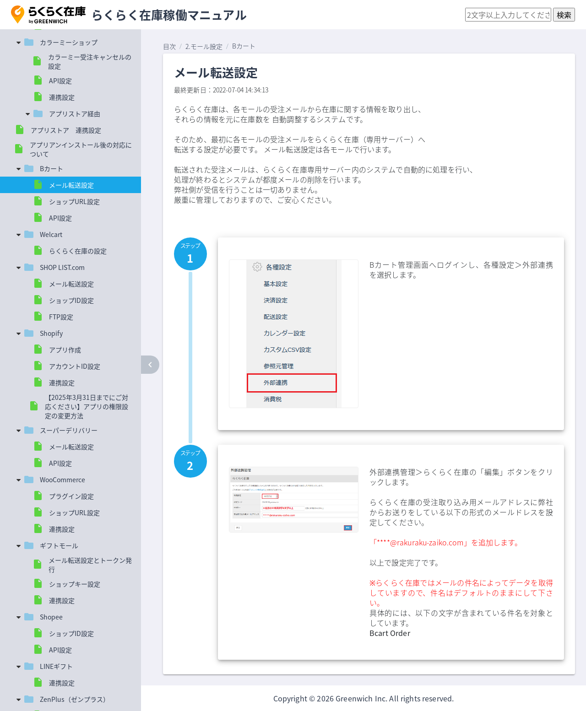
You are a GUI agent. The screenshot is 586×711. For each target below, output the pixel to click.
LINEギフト (56, 666)
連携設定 (62, 97)
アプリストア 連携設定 (66, 130)
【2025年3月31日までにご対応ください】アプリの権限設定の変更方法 (86, 406)
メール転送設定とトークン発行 (90, 564)
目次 (169, 46)
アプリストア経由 (74, 113)
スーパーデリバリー (69, 430)
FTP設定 (61, 316)
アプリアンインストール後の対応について (81, 149)
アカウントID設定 (74, 366)
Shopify (51, 333)
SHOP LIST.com (62, 267)
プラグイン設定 (71, 496)
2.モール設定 (203, 46)
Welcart (51, 234)
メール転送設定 (71, 184)
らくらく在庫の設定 (78, 250)
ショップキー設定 (74, 583)
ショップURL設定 (74, 201)
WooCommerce (62, 479)
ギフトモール (59, 545)
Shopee (51, 616)
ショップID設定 (71, 300)
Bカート (51, 168)
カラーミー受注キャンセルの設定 (89, 61)
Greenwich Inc (360, 698)
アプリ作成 (65, 349)
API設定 (60, 80)
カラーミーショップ (69, 42)
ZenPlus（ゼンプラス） (74, 699)
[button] (48, 14)
